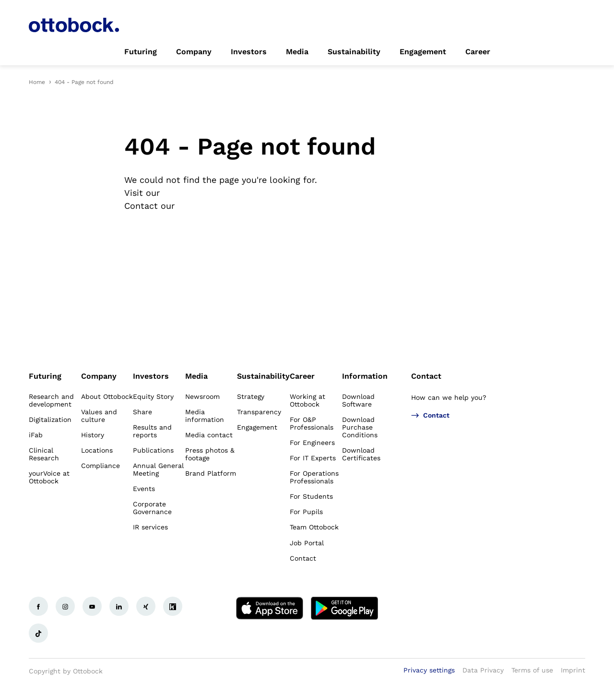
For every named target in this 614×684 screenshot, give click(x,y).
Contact (426, 376)
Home (37, 82)
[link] (141, 51)
